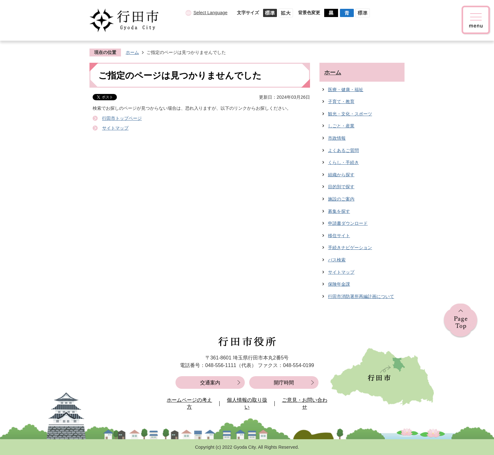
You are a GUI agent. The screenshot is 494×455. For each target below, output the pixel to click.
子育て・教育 (341, 101)
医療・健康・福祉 (345, 89)
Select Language (210, 12)
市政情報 (337, 138)
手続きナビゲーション (350, 247)
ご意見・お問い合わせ (304, 403)
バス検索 (337, 259)
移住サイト (339, 235)
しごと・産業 (341, 125)
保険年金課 (339, 284)
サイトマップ (115, 128)
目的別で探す (341, 186)
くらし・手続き (343, 162)
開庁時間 (284, 382)
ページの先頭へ (460, 320)
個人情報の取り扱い (247, 403)
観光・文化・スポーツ (350, 113)
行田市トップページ (122, 118)
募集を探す (339, 211)
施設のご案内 (341, 198)
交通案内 (210, 382)
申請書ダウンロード (348, 223)
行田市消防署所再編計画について (361, 296)
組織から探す (341, 174)
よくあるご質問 (343, 150)
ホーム (132, 52)
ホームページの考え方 (189, 403)
